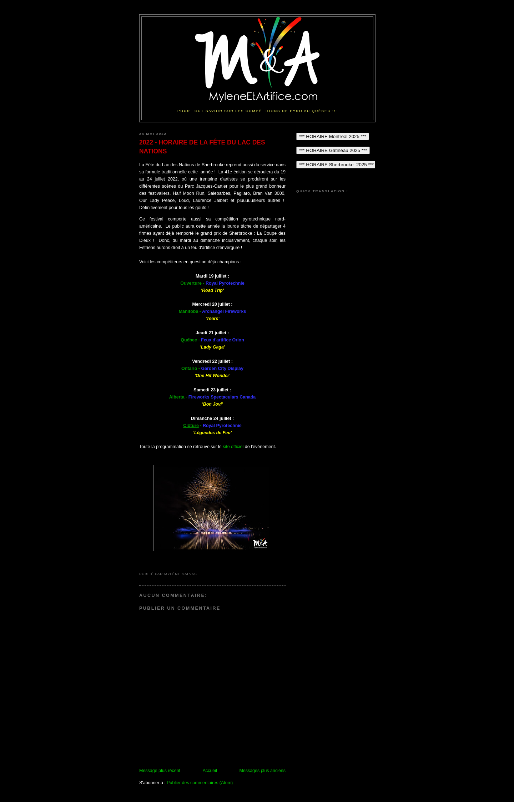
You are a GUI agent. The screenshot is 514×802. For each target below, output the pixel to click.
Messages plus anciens (262, 770)
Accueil (210, 770)
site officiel (233, 446)
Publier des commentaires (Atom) (200, 782)
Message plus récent (159, 770)
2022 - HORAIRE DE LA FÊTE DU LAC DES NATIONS (202, 146)
